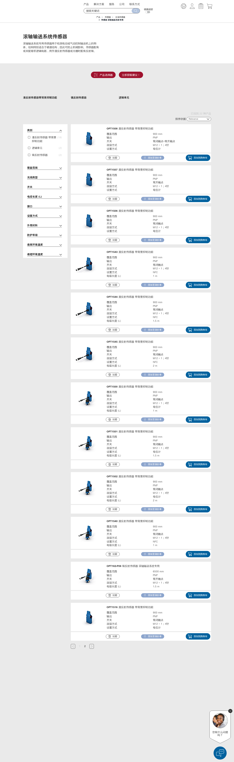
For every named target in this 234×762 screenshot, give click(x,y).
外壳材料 (44, 247)
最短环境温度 (44, 276)
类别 (44, 152)
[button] (183, 6)
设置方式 (44, 237)
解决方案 (99, 4)
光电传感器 (120, 17)
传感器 (108, 17)
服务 (111, 4)
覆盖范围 (44, 189)
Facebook (160, 720)
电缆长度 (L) (44, 218)
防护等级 (44, 256)
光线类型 (44, 199)
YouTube (159, 726)
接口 (44, 228)
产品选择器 (103, 75)
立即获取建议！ (131, 75)
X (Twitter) (160, 714)
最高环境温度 (44, 266)
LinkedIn (160, 708)
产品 (86, 4)
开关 (44, 208)
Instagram (160, 732)
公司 (121, 4)
